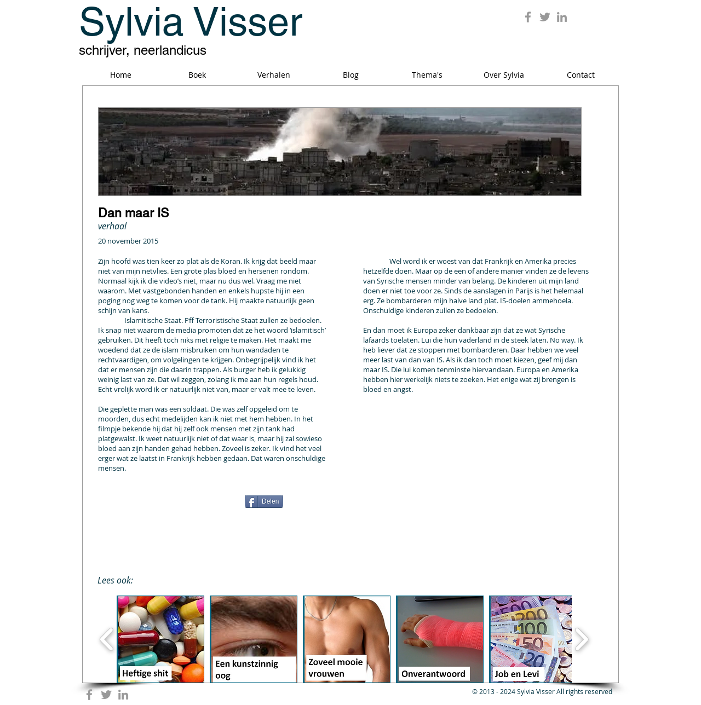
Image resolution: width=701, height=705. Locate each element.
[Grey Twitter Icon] (545, 17)
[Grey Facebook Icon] (528, 17)
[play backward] (107, 639)
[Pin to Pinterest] (506, 500)
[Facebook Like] (166, 505)
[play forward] (581, 639)
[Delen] (264, 501)
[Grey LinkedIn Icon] (562, 17)
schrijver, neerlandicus (142, 50)
